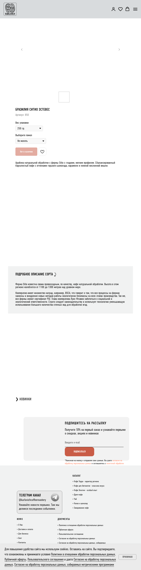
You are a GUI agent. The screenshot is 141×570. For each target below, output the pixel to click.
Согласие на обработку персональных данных (77, 539)
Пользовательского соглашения (46, 559)
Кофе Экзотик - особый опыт (85, 490)
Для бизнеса (23, 534)
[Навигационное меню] (135, 9)
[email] (94, 442)
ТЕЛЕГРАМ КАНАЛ (30, 495)
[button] (113, 9)
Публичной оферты (15, 559)
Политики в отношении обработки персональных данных (83, 554)
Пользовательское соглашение (71, 534)
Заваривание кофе (81, 508)
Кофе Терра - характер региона (86, 481)
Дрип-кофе (78, 495)
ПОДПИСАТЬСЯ (80, 451)
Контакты (22, 543)
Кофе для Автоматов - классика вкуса (89, 486)
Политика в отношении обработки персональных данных (81, 525)
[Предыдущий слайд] (22, 49)
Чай (75, 499)
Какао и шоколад (81, 503)
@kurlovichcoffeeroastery (32, 500)
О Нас (20, 525)
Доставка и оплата (25, 529)
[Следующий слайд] (119, 49)
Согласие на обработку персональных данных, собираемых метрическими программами (64, 564)
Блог (20, 538)
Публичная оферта (66, 530)
